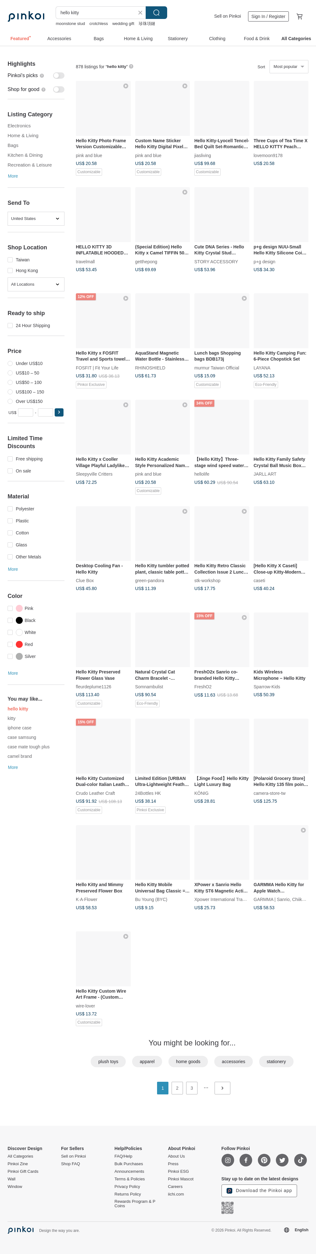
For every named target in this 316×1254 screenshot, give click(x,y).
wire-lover (85, 1005)
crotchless (98, 23)
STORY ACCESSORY (216, 261)
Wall (11, 1179)
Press (173, 1164)
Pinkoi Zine (18, 1164)
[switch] (36, 75)
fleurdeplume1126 (93, 686)
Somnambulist (149, 686)
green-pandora (149, 580)
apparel (147, 1061)
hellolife (201, 474)
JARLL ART (265, 474)
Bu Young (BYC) (151, 899)
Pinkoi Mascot (180, 1179)
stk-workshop (207, 580)
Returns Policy (127, 1194)
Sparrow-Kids (267, 686)
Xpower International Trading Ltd (226, 899)
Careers (175, 1186)
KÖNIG (201, 792)
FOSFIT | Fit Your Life (97, 367)
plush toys (108, 1061)
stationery (276, 1061)
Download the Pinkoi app (259, 1191)
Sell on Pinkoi (227, 16)
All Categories (20, 1156)
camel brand (20, 756)
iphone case (20, 727)
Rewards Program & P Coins (134, 1203)
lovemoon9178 (268, 155)
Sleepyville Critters (94, 474)
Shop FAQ (70, 1164)
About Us (176, 1156)
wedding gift (123, 23)
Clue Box (85, 580)
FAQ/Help (123, 1156)
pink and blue (89, 155)
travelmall (85, 261)
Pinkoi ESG (178, 1171)
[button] (59, 412)
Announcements (129, 1171)
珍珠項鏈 (147, 23)
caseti (259, 580)
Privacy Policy (127, 1186)
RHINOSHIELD (150, 367)
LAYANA (262, 367)
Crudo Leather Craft (95, 792)
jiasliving (202, 155)
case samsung (22, 737)
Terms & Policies (129, 1179)
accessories (233, 1061)
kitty (11, 718)
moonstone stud (70, 23)
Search (156, 12)
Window (15, 1186)
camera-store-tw (270, 792)
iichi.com (176, 1194)
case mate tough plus (29, 746)
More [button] (13, 176)
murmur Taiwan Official (216, 367)
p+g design (265, 261)
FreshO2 (202, 686)
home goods (188, 1061)
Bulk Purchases (128, 1164)
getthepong (146, 261)
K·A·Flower (86, 899)
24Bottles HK (148, 792)
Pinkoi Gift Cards (23, 1171)
